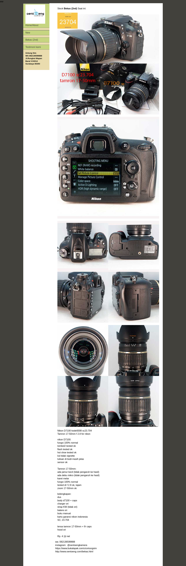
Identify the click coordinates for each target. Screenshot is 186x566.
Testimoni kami (33, 47)
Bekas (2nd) (31, 40)
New (27, 32)
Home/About (35, 15)
